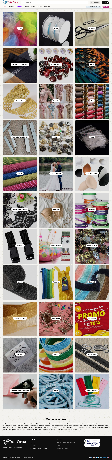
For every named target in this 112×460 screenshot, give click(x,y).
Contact (59, 445)
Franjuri (92, 283)
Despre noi (60, 439)
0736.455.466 (105, 6)
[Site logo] (11, 2)
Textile (20, 174)
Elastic (56, 355)
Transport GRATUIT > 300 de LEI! (93, 6)
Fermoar (56, 283)
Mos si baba (92, 355)
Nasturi (56, 138)
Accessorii (56, 319)
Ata (92, 101)
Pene (92, 65)
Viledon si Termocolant (19, 65)
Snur (56, 391)
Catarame (19, 246)
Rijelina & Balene (20, 319)
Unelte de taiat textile (20, 138)
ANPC (58, 451)
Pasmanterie (20, 101)
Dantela (56, 101)
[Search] (54, 2)
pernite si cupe (92, 174)
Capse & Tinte (92, 246)
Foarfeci (92, 29)
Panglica (92, 210)
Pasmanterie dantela (20, 210)
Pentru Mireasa (56, 174)
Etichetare (20, 355)
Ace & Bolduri (56, 246)
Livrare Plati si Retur (62, 448)
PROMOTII (92, 319)
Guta (56, 29)
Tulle (20, 29)
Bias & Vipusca (92, 391)
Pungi (92, 138)
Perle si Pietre (56, 65)
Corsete (56, 210)
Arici (20, 283)
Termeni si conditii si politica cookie (66, 442)
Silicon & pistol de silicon (20, 391)
